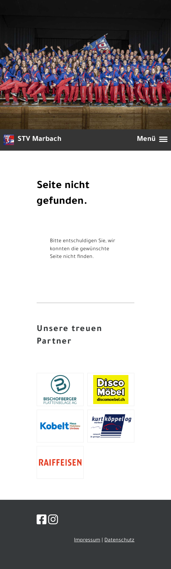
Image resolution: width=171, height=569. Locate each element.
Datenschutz (119, 540)
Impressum (87, 540)
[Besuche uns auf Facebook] (41, 521)
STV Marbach (39, 140)
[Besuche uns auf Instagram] (53, 521)
